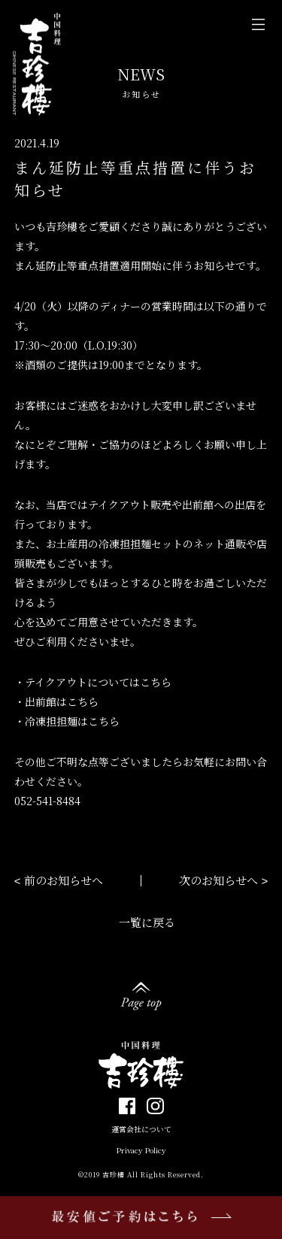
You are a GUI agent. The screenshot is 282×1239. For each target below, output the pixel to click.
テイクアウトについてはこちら (98, 681)
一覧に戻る (147, 922)
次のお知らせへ (218, 880)
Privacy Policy (141, 1150)
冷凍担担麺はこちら (72, 721)
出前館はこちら (62, 701)
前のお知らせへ (63, 880)
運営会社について (141, 1128)
